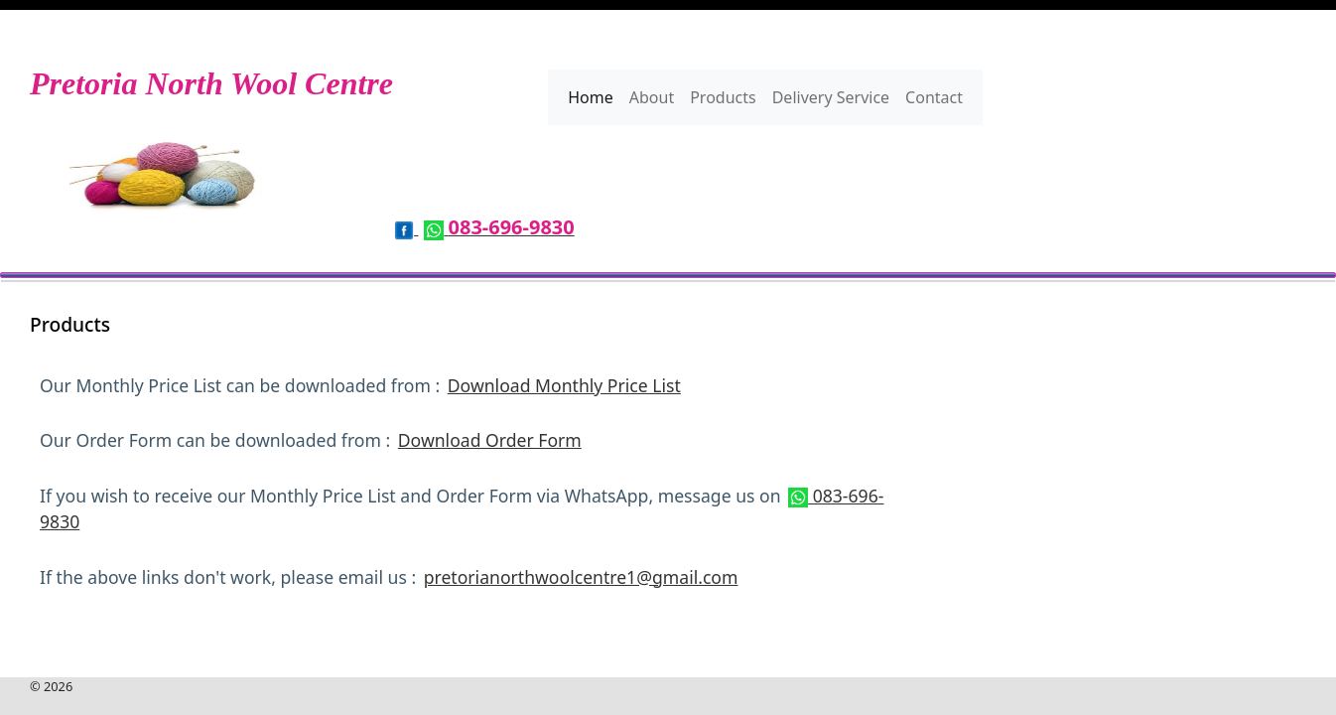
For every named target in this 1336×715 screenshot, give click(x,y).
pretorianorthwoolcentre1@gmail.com (581, 577)
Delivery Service (830, 97)
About (651, 97)
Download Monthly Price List (564, 385)
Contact (934, 97)
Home (590, 97)
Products (723, 97)
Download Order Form (490, 440)
